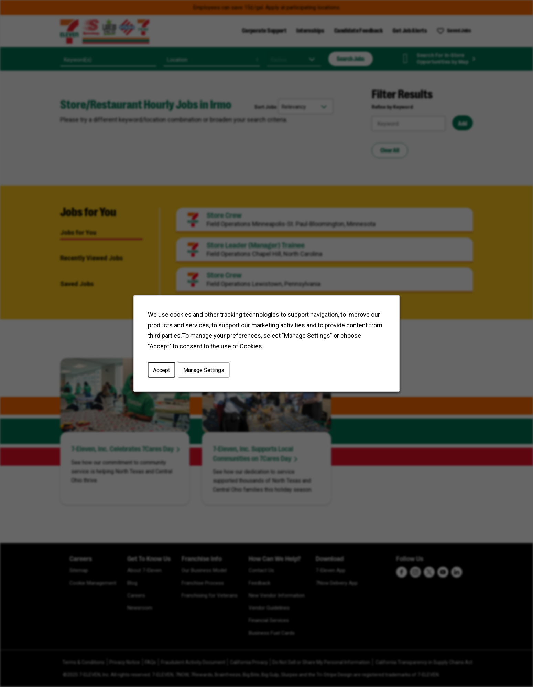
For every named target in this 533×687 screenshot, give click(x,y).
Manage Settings (203, 370)
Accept (161, 370)
